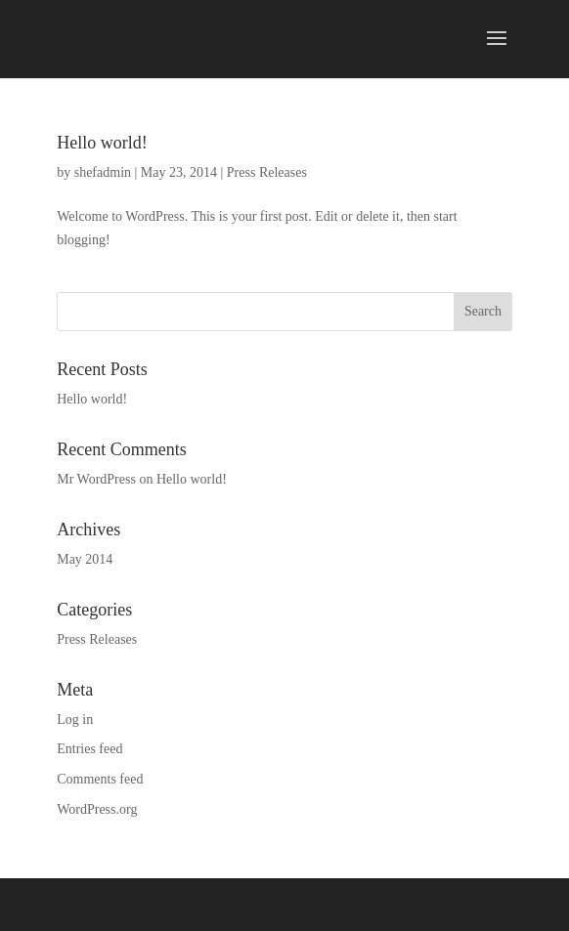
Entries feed (89, 748)
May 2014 (84, 559)
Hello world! (102, 142)
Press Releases (267, 172)
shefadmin (102, 172)
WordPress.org (97, 809)
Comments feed (100, 779)
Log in (75, 719)
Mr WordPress (96, 479)
